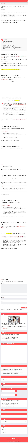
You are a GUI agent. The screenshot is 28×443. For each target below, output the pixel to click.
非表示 (5, 38)
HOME (14, 439)
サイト (2, 301)
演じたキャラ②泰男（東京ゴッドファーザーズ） (10, 44)
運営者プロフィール (6, 328)
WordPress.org (4, 433)
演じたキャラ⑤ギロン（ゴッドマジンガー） (9, 48)
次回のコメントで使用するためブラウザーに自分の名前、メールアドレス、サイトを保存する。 (14, 305)
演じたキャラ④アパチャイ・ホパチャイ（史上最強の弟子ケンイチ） (12, 47)
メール (2, 297)
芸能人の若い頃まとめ (14, 1)
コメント (3, 283)
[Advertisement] (14, 28)
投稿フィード (4, 430)
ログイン (3, 428)
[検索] (16, 391)
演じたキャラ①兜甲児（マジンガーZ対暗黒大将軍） (10, 43)
